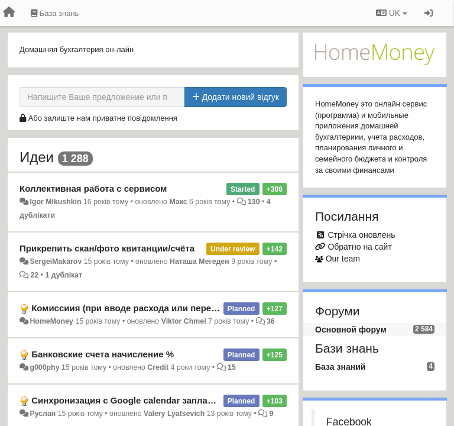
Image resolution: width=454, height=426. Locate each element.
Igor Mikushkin (55, 202)
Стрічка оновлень (361, 235)
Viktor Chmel (183, 321)
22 (34, 275)
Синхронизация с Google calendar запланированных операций (169, 400)
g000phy (44, 367)
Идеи (37, 157)
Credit (157, 367)
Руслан (43, 413)
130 (254, 202)
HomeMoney (51, 321)
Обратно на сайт (359, 246)
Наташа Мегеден (199, 261)
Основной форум (351, 329)
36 (271, 321)
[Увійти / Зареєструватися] (428, 13)
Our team (343, 258)
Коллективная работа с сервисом (93, 188)
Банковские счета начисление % (102, 354)
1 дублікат (63, 275)
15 (232, 367)
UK (391, 13)
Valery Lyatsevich (174, 413)
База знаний (340, 367)
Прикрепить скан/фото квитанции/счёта (107, 248)
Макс (178, 202)
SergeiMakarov (56, 261)
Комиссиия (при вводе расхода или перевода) (133, 308)
